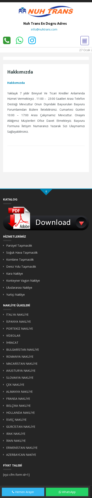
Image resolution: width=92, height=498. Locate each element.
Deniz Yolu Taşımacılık (21, 266)
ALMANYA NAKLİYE (19, 392)
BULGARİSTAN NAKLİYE (22, 350)
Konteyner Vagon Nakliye (23, 280)
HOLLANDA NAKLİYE (20, 413)
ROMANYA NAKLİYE (19, 357)
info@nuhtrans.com (44, 29)
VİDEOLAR (13, 335)
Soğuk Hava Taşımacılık (22, 252)
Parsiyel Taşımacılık (19, 245)
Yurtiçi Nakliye (15, 294)
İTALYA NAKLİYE (17, 314)
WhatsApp (67, 492)
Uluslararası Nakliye (19, 287)
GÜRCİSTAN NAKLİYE (20, 427)
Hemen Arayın (23, 492)
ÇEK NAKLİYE (15, 385)
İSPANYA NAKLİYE (18, 321)
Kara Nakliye (14, 273)
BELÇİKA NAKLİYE (18, 406)
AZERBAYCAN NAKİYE (21, 455)
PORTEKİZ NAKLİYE (19, 328)
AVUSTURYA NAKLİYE (20, 371)
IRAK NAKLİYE (15, 434)
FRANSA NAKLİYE (18, 399)
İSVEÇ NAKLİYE (16, 420)
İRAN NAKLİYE (16, 441)
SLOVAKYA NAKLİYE (19, 378)
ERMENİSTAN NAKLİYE (21, 448)
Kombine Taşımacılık (20, 259)
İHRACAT (12, 342)
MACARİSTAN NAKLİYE (21, 364)
